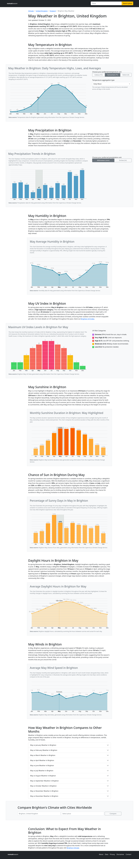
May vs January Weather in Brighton (43, 745)
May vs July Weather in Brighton (41, 771)
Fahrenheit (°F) (112, 75)
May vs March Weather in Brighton (42, 755)
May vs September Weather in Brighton (44, 781)
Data (106, 854)
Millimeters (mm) (103, 160)
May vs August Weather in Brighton (43, 776)
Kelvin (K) (125, 75)
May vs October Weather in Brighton (43, 786)
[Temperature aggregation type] (112, 84)
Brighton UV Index (87, 319)
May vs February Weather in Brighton (43, 750)
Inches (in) (123, 160)
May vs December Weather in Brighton (44, 796)
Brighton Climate (73, 848)
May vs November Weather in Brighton (44, 791)
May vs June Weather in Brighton (42, 765)
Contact (128, 854)
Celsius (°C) (99, 75)
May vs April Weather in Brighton (42, 760)
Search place (127, 3)
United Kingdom (42, 11)
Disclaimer (120, 854)
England (53, 11)
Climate (31, 11)
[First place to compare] (39, 813)
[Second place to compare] (82, 813)
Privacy (112, 854)
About (101, 854)
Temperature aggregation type (103, 80)
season (12, 3)
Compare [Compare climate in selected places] (113, 814)
